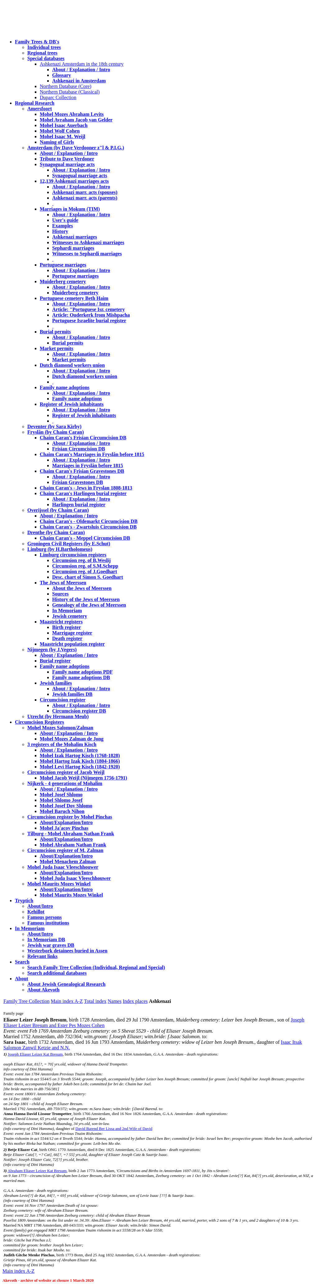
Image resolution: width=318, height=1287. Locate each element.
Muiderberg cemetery (63, 281)
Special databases (46, 58)
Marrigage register (72, 632)
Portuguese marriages (63, 264)
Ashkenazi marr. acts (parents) (84, 197)
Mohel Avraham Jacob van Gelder (76, 119)
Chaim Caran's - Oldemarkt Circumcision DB (89, 521)
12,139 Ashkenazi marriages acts (74, 181)
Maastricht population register (72, 644)
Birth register (66, 627)
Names (114, 1001)
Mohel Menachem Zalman (68, 861)
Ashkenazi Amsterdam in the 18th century (82, 64)
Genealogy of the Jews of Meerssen (89, 605)
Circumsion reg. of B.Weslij (81, 560)
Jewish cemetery (69, 616)
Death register (67, 638)
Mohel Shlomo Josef (61, 800)
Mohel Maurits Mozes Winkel (71, 895)
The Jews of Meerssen (63, 582)
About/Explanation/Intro (66, 822)
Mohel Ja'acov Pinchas (64, 828)
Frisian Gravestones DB (77, 482)
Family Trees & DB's (37, 41)
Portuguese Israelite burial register (89, 320)
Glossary (61, 75)
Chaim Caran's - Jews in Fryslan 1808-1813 (86, 487)
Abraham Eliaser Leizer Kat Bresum (36, 1170)
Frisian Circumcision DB (78, 448)
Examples (62, 225)
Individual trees (44, 47)
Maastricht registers (61, 621)
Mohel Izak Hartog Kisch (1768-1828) (80, 755)
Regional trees (42, 52)
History (60, 231)
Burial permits (55, 331)
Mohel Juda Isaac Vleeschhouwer (75, 878)
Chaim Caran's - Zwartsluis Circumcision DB (88, 526)
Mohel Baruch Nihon (62, 811)
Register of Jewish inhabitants (72, 404)
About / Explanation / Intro (81, 69)
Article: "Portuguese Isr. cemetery (88, 309)
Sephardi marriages (73, 248)
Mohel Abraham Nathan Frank (73, 844)
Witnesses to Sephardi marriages (87, 253)
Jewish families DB (72, 694)
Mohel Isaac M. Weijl (62, 136)
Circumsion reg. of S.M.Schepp (85, 566)
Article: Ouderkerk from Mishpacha (91, 315)
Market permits (56, 348)
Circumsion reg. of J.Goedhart (84, 571)
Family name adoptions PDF (82, 671)
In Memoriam (67, 610)
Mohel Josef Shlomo (61, 794)
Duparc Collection (58, 97)
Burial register (55, 660)
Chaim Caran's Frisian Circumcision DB (83, 437)
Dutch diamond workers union (72, 365)
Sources (60, 593)
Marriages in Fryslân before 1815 (87, 465)
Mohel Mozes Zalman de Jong (71, 738)
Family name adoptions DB (81, 677)
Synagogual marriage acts (67, 164)
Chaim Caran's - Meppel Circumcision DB (85, 538)
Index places (135, 1001)
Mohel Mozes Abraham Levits (72, 114)
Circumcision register (62, 699)
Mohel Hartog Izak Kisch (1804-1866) (80, 761)
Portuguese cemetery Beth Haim (74, 298)
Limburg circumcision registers (73, 554)
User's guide (65, 220)
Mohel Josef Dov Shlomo (66, 805)
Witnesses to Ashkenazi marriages (88, 242)
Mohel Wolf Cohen (60, 131)
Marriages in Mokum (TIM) (70, 209)
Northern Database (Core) (65, 86)
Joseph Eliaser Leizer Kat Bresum (35, 1054)
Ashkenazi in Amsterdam (79, 80)
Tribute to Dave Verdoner (67, 158)
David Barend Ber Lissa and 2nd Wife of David (113, 1128)
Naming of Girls (57, 142)
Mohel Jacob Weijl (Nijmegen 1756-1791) (83, 777)
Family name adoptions (64, 387)
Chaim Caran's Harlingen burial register (83, 493)
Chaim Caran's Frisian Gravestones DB (82, 471)
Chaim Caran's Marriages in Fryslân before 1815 (92, 454)
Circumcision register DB (79, 711)
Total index (95, 1001)
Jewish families (56, 683)
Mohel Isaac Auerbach (64, 125)
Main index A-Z (67, 1001)
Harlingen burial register (78, 504)
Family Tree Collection (26, 1001)
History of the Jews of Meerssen (86, 599)
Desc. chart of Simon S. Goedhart (87, 577)
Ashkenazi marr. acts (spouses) (84, 192)
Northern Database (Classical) (70, 91)
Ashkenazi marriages (74, 236)
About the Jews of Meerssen (81, 588)
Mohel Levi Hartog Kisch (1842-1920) (80, 766)
